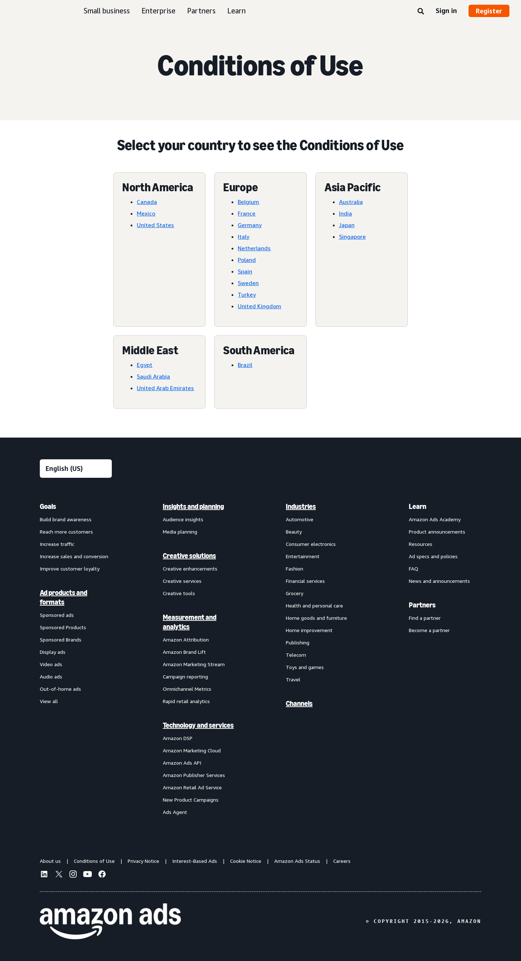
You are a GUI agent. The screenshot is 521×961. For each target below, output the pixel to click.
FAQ (413, 568)
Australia (351, 201)
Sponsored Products (63, 627)
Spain (245, 271)
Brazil (245, 364)
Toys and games (305, 667)
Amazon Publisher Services (194, 775)
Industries (301, 506)
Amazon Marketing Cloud (192, 750)
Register (489, 11)
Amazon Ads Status (297, 861)
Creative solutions (189, 555)
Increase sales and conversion (74, 556)
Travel (293, 679)
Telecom (296, 655)
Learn (236, 11)
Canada (147, 201)
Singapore (352, 236)
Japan (347, 225)
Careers (342, 861)
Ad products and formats (63, 597)
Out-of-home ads (60, 689)
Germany (250, 225)
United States (155, 225)
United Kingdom (259, 306)
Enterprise (158, 11)
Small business (107, 11)
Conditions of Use (94, 861)
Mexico (146, 213)
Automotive (299, 519)
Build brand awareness (66, 519)
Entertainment (302, 556)
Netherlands (254, 248)
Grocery (294, 593)
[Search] (421, 11)
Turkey (247, 294)
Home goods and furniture (316, 618)
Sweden (248, 283)
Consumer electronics (311, 544)
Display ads (52, 652)
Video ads (51, 664)
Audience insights (183, 519)
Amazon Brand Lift (184, 652)
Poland (247, 259)
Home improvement (309, 630)
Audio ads (51, 676)
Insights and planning (193, 506)
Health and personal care (314, 605)
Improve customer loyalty (69, 568)
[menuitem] (76, 659)
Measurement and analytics (189, 622)
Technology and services (198, 725)
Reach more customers (66, 531)
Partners (201, 11)
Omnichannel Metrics (187, 689)
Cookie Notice (245, 861)
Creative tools (179, 593)
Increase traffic (57, 544)
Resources (420, 544)
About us (50, 861)
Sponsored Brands (60, 639)
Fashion (294, 568)
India (345, 213)
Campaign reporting (185, 676)
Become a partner (429, 630)
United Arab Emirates (165, 388)
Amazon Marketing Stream (194, 664)
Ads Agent (175, 812)
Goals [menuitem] (48, 506)
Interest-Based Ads (194, 861)
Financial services (305, 581)
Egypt (144, 364)
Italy (243, 236)
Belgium (248, 201)
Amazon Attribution (186, 639)
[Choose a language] (76, 468)
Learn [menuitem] (417, 506)
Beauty (294, 531)
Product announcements (437, 531)
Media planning (180, 531)
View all (49, 701)
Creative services (182, 581)
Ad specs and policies (433, 556)
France (246, 213)
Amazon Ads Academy (435, 519)
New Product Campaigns (191, 800)
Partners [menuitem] (422, 605)
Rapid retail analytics (186, 701)
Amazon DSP (177, 738)
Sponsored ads (57, 615)
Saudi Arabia (153, 376)
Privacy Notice (143, 861)
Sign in (446, 10)
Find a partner (425, 618)
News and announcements (439, 581)
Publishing (297, 642)
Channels (299, 703)
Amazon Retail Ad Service (192, 787)
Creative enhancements (190, 568)
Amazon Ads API (182, 763)
